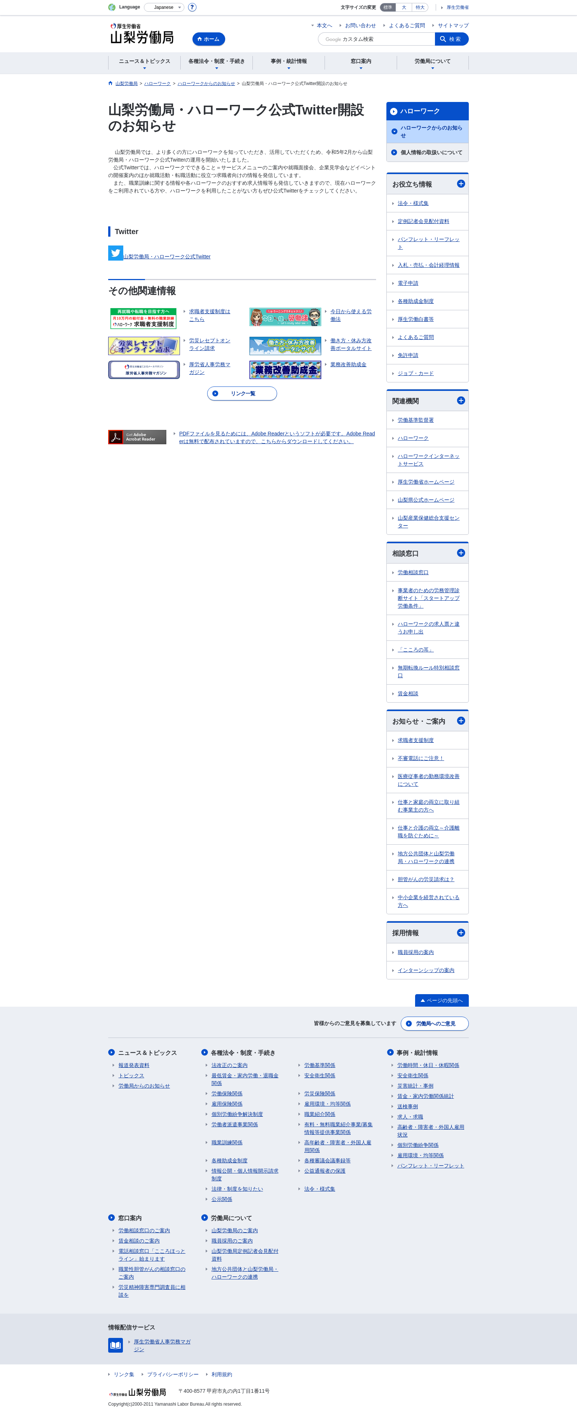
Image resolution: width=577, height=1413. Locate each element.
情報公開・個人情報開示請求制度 (245, 1174)
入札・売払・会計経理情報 (429, 265)
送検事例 (407, 1106)
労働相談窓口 (413, 573)
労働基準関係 (319, 1065)
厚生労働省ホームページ (426, 482)
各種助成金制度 (416, 301)
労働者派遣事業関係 (235, 1124)
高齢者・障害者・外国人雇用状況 (430, 1130)
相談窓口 (428, 553)
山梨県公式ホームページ (426, 500)
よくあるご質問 (407, 25)
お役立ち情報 (428, 184)
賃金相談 (408, 694)
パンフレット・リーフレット (429, 243)
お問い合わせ (360, 25)
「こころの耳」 (416, 650)
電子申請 (408, 283)
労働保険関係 (227, 1093)
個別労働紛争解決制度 (237, 1114)
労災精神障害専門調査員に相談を (151, 1290)
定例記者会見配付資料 (423, 221)
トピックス (131, 1075)
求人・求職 (410, 1116)
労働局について (232, 1217)
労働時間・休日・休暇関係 (428, 1065)
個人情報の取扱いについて (432, 152)
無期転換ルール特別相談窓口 (429, 672)
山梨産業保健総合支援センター (429, 522)
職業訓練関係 (227, 1142)
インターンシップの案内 (426, 971)
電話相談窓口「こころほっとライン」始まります (151, 1254)
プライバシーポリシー (173, 1374)
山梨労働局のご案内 (235, 1230)
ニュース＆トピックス (147, 1052)
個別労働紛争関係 (418, 1145)
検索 (455, 39)
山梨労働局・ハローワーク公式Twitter (159, 256)
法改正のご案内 (230, 1065)
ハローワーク (420, 111)
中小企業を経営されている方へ (429, 901)
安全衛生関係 (319, 1075)
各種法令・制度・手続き (244, 1052)
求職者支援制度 (416, 740)
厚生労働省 (458, 7)
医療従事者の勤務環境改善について (429, 780)
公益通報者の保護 (325, 1170)
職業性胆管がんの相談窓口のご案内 (151, 1272)
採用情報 (428, 933)
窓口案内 (130, 1217)
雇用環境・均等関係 (327, 1103)
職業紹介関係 (319, 1114)
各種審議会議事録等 (327, 1160)
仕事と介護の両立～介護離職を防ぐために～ (429, 832)
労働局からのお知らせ (144, 1085)
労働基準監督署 (416, 420)
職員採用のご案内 (232, 1240)
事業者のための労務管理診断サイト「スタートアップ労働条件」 (429, 598)
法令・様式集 (413, 203)
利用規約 (222, 1374)
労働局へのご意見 (435, 1024)
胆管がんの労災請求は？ (426, 880)
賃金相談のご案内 (139, 1240)
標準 (387, 7)
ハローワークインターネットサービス (429, 460)
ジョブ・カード (416, 373)
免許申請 (408, 355)
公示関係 (222, 1199)
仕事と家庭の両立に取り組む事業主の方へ (429, 806)
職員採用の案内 (416, 952)
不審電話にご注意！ (421, 759)
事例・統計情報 (418, 1052)
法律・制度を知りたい (237, 1188)
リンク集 (124, 1374)
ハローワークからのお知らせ (432, 131)
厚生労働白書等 (416, 319)
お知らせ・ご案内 (428, 721)
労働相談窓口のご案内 (144, 1230)
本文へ (324, 25)
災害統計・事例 (415, 1085)
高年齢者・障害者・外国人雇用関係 (337, 1146)
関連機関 (428, 400)
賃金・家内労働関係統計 (425, 1096)
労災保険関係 (319, 1093)
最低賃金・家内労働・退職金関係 (245, 1079)
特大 (420, 7)
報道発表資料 (133, 1065)
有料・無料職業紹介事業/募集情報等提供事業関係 (338, 1128)
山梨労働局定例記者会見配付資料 (245, 1254)
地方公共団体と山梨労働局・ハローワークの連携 (426, 858)
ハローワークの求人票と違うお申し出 (429, 628)
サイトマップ (453, 25)
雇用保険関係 (227, 1103)
